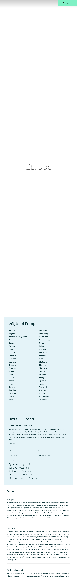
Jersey (11, 384)
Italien (11, 381)
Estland (12, 349)
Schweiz (42, 355)
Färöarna (12, 359)
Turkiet (42, 384)
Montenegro (44, 333)
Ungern (42, 393)
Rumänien (43, 352)
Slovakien (43, 365)
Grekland (12, 365)
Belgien (12, 333)
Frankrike (12, 355)
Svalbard (43, 374)
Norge (41, 343)
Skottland (43, 362)
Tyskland (43, 387)
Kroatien (12, 390)
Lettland (12, 393)
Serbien (42, 359)
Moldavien (43, 330)
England (12, 346)
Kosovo (12, 387)
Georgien (12, 362)
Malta (11, 399)
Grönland (12, 368)
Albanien (12, 330)
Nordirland (43, 337)
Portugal (42, 349)
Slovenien (43, 368)
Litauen (12, 396)
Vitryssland (44, 396)
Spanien (42, 371)
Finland (12, 352)
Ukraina (42, 390)
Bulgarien (13, 340)
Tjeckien (42, 381)
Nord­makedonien (46, 340)
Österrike (43, 399)
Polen (41, 346)
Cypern (12, 343)
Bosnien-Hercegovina (18, 337)
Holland (12, 371)
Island (11, 377)
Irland (11, 374)
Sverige (42, 377)
